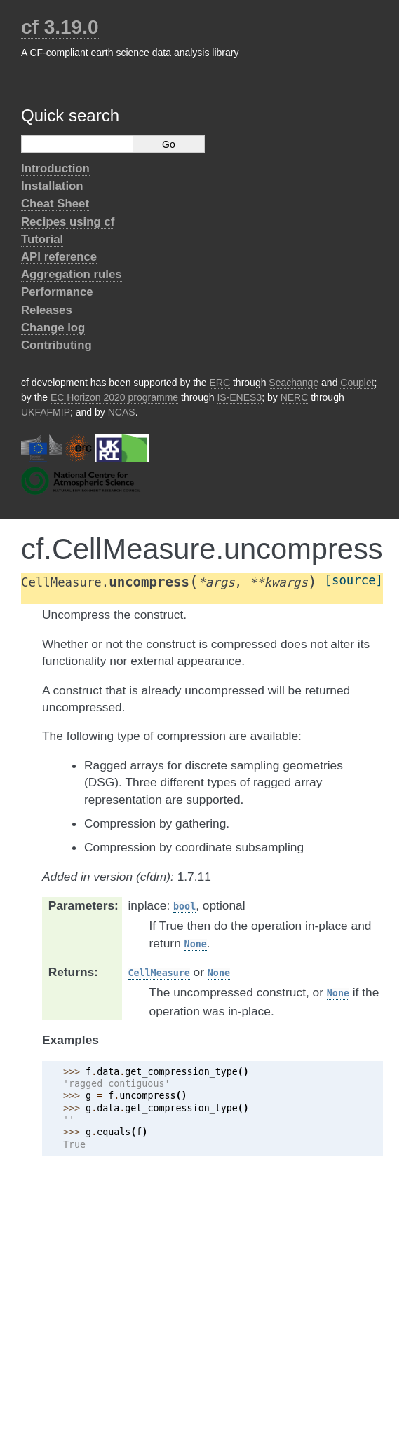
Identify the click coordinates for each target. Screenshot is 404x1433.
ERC (220, 382)
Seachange (293, 382)
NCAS (121, 412)
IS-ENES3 (239, 397)
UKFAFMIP (45, 412)
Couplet (357, 382)
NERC (295, 397)
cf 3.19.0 (60, 27)
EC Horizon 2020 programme (114, 397)
